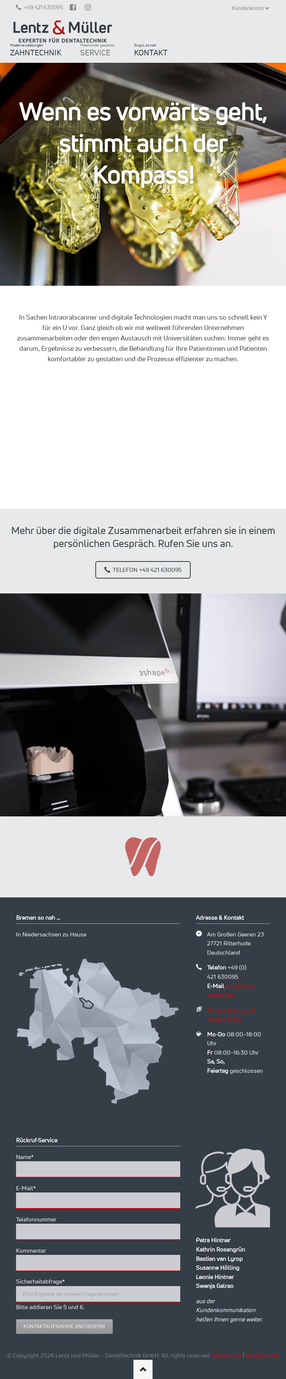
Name (29, 1156)
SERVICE (97, 50)
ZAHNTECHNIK (35, 50)
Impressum (226, 1355)
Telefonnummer (36, 1219)
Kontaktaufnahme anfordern (64, 1326)
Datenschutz (262, 1355)
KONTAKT (151, 50)
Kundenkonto (248, 8)
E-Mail (29, 1188)
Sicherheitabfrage (40, 1281)
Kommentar (31, 1250)
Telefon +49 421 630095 (147, 569)
